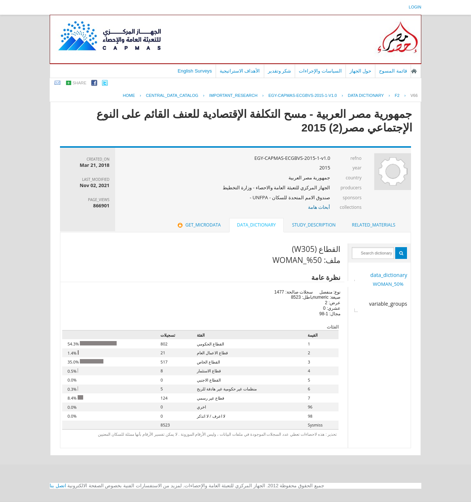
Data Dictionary (366, 95)
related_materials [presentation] (373, 225)
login (415, 7)
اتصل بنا (58, 485)
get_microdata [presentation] (198, 225)
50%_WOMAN (388, 284)
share (79, 83)
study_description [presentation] (314, 225)
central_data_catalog (172, 95)
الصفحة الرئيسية (414, 71)
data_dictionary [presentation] (256, 225)
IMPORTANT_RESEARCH (233, 95)
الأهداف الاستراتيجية (240, 71)
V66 (414, 95)
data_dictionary (388, 274)
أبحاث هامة (319, 207)
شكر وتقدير (279, 71)
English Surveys (195, 71)
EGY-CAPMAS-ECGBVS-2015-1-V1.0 (302, 95)
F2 (397, 95)
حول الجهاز (361, 71)
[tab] (373, 225)
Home (129, 95)
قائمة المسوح (393, 71)
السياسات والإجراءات (320, 71)
